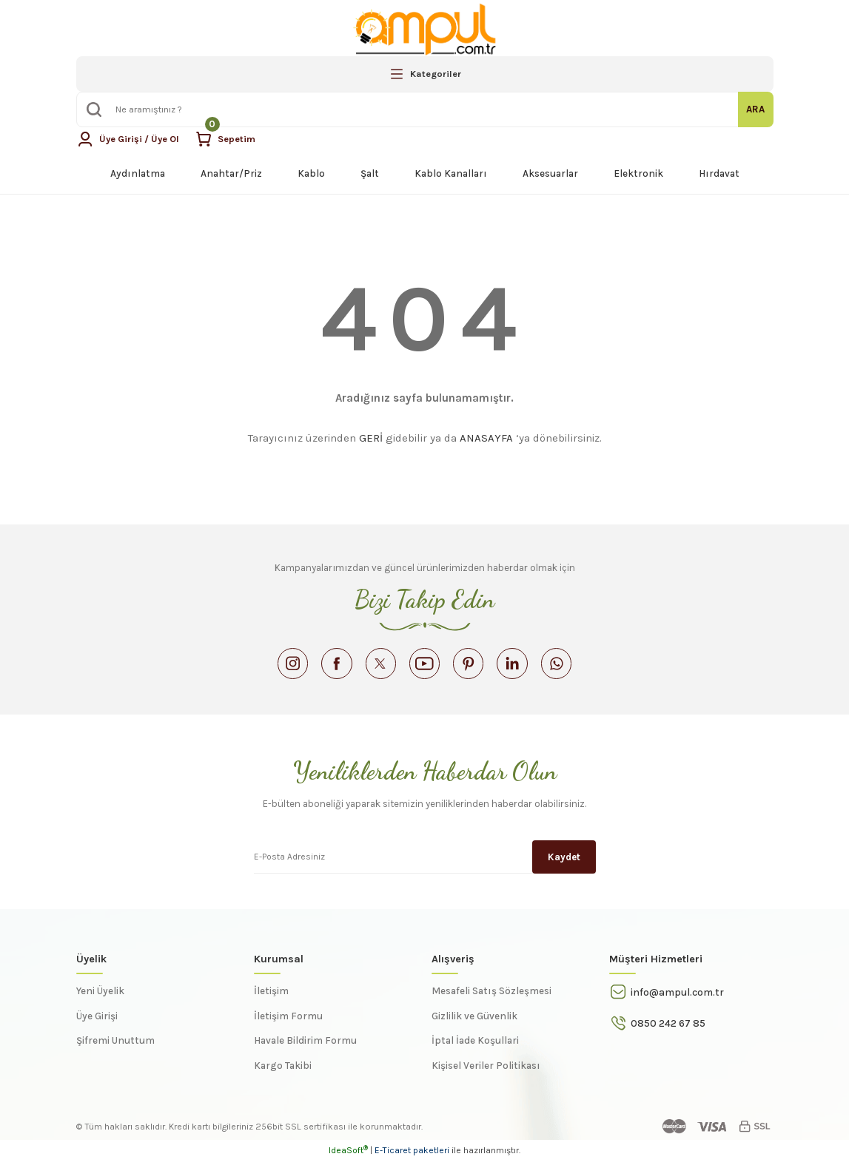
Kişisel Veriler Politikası (486, 1072)
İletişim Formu (288, 1023)
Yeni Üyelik (100, 998)
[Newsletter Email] (425, 863)
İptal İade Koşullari (475, 1047)
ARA (755, 109)
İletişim (271, 998)
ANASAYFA (486, 438)
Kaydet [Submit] (564, 862)
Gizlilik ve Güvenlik (474, 1023)
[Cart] (229, 139)
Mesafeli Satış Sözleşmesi (491, 998)
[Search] (425, 109)
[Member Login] (129, 139)
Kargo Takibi (283, 1072)
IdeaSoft (348, 1157)
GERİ (371, 438)
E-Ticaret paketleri (412, 1157)
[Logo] (424, 29)
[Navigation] (425, 74)
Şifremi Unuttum (115, 1047)
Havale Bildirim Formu (305, 1047)
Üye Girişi (97, 1023)
